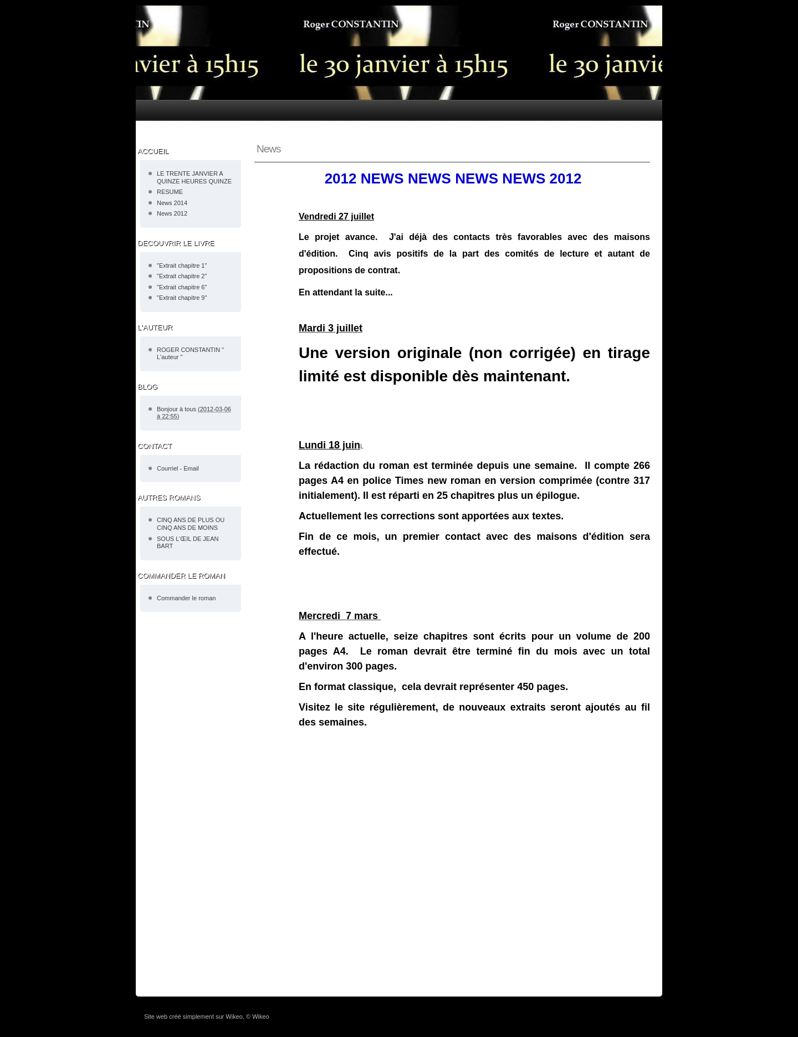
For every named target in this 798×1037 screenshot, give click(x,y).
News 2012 (172, 213)
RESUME (170, 191)
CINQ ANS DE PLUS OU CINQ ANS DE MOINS (190, 524)
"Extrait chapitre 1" (182, 265)
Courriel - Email (178, 468)
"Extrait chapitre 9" (182, 297)
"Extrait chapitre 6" (182, 287)
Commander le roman (186, 598)
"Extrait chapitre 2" (182, 276)
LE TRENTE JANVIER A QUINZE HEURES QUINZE (194, 177)
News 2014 (172, 203)
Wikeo (234, 1016)
